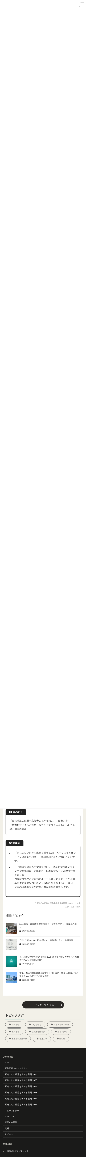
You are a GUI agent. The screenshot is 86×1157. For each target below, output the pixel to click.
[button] (43, 1004)
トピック (9, 1134)
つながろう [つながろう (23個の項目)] (36, 1024)
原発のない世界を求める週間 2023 (21, 1092)
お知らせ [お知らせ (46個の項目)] (15, 1024)
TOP (7, 1062)
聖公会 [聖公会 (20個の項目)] (62, 1039)
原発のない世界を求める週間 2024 (21, 1086)
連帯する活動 (11, 1122)
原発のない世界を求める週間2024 (35, 852)
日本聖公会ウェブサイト (17, 1151)
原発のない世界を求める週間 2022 (21, 1098)
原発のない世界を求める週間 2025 (21, 1080)
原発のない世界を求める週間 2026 (21, 1074)
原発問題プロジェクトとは (17, 1068)
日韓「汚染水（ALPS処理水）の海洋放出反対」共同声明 (46, 940)
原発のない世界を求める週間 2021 (21, 1105)
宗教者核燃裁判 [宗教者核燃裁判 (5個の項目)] (38, 1032)
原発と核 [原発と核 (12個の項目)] (15, 1032)
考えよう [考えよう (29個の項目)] (43, 1039)
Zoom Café (10, 1116)
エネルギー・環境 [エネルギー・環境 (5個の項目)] (61, 1024)
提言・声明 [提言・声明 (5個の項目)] (62, 1032)
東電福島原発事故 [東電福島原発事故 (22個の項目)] (19, 1039)
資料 (7, 1128)
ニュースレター (12, 1110)
